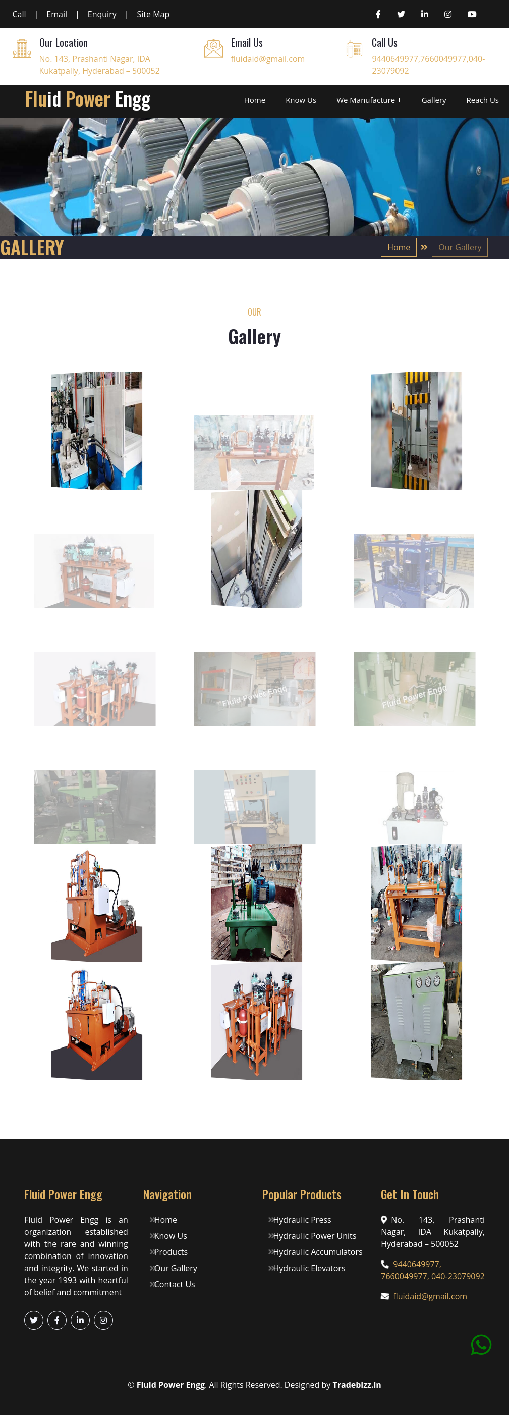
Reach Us (483, 100)
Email (56, 14)
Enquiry (102, 14)
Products (170, 1251)
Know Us (301, 100)
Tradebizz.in (356, 1384)
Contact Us (173, 1284)
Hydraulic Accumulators (316, 1251)
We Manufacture (365, 100)
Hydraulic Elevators (307, 1268)
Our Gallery (174, 1268)
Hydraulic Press (300, 1219)
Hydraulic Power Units (313, 1235)
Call (19, 14)
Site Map (153, 14)
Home (254, 100)
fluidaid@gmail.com (268, 58)
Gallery (434, 100)
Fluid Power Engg (171, 1384)
